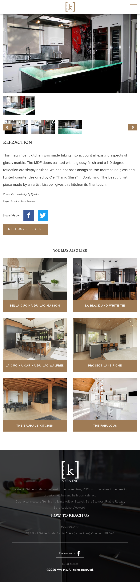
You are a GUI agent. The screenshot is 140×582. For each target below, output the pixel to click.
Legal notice (70, 564)
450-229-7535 (70, 527)
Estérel (79, 501)
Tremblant (48, 501)
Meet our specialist (25, 229)
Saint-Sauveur (95, 501)
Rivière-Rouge (114, 501)
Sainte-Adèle (65, 501)
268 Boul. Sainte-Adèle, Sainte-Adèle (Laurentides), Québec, (70, 533)
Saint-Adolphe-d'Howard (70, 508)
